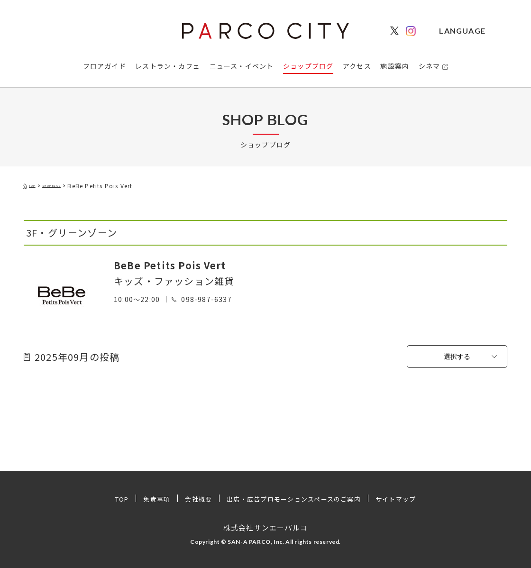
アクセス (357, 66)
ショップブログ (308, 66)
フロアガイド (104, 66)
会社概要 (192, 499)
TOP (111, 499)
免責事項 (148, 499)
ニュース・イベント (242, 66)
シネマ (429, 66)
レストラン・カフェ (167, 66)
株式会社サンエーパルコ (265, 527)
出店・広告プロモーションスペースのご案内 (295, 499)
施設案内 (394, 66)
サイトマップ (406, 499)
